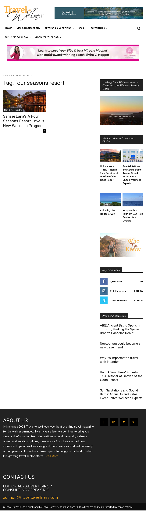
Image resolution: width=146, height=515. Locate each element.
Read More (51, 456)
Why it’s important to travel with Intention (119, 360)
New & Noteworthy (13, 110)
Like (141, 281)
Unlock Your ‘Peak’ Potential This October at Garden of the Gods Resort (109, 173)
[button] (138, 28)
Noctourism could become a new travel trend (120, 345)
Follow (138, 291)
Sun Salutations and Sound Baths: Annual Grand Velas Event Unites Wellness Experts (121, 394)
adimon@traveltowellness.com (30, 497)
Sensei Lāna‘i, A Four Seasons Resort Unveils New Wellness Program (24, 120)
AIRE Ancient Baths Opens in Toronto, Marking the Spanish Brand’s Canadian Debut (120, 329)
